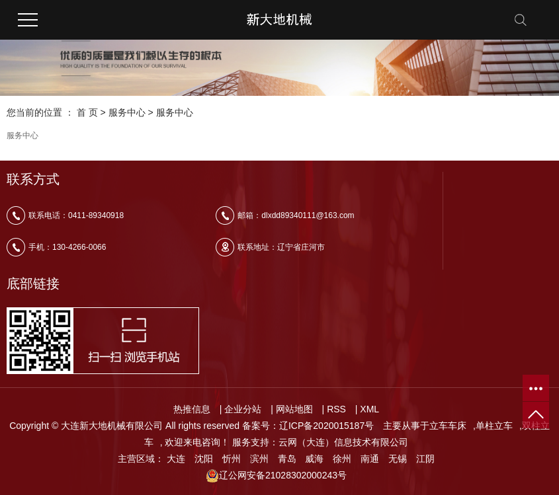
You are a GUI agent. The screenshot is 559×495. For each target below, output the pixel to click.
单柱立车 (494, 425)
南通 (370, 458)
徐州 (342, 458)
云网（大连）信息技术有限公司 (343, 442)
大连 (176, 458)
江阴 (425, 458)
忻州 (231, 458)
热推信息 (191, 409)
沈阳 (203, 458)
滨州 (259, 458)
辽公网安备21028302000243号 (276, 475)
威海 (314, 458)
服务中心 (127, 112)
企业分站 (242, 409)
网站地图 (294, 409)
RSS (336, 409)
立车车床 (447, 425)
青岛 (287, 458)
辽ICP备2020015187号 (326, 425)
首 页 (87, 112)
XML (369, 409)
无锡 (397, 458)
